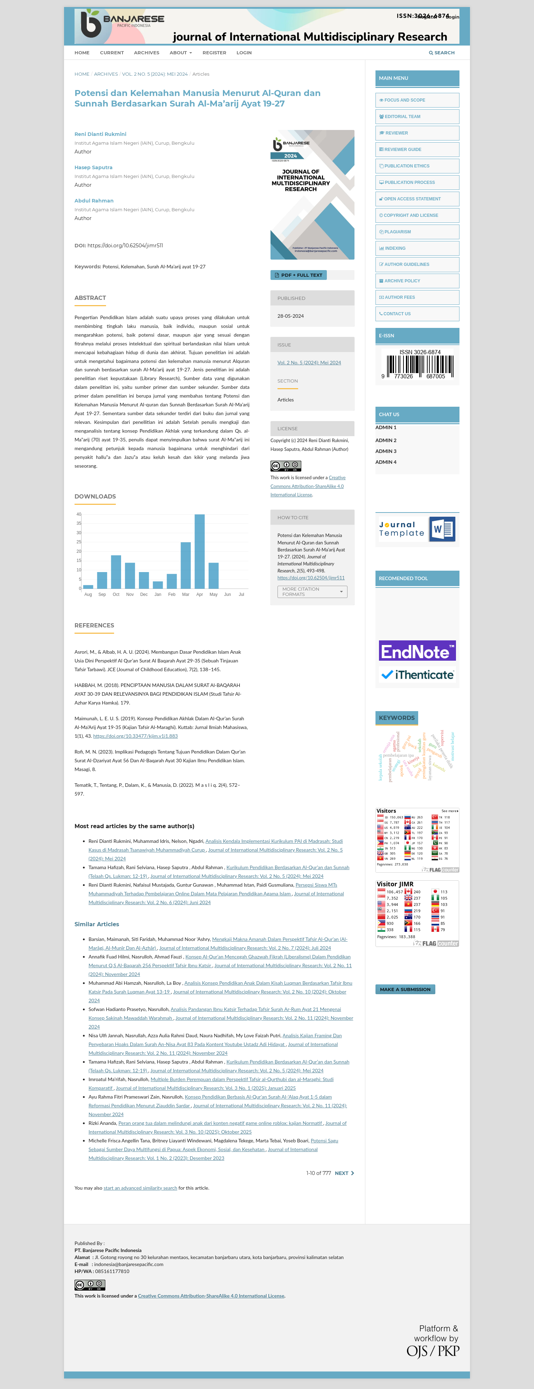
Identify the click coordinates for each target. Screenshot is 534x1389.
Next (342, 1173)
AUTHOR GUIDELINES (404, 264)
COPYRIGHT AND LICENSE (408, 215)
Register (214, 52)
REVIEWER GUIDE (400, 149)
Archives (146, 52)
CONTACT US (395, 313)
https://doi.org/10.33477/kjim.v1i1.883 (135, 736)
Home (82, 52)
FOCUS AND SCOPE (402, 100)
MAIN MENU (393, 78)
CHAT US (389, 414)
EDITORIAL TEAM (400, 116)
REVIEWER (393, 133)
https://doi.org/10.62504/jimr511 (125, 245)
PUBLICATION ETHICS (404, 166)
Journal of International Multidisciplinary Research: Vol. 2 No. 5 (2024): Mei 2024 (237, 876)
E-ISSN (386, 335)
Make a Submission (405, 989)
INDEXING (392, 248)
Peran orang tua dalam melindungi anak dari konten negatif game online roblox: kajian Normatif (221, 1123)
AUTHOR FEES (397, 297)
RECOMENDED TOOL (403, 578)
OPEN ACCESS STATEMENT (410, 199)
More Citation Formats (300, 591)
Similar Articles (97, 924)
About (179, 52)
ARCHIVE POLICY (399, 281)
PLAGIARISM (395, 231)
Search (442, 52)
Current (112, 52)
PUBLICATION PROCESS (407, 182)
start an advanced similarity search (140, 1188)
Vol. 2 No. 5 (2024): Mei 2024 (155, 74)
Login (244, 52)
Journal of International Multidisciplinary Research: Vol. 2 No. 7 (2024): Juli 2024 (245, 948)
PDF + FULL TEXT (301, 275)
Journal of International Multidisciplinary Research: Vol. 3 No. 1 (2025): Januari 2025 (206, 1088)
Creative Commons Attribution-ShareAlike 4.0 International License (308, 486)
